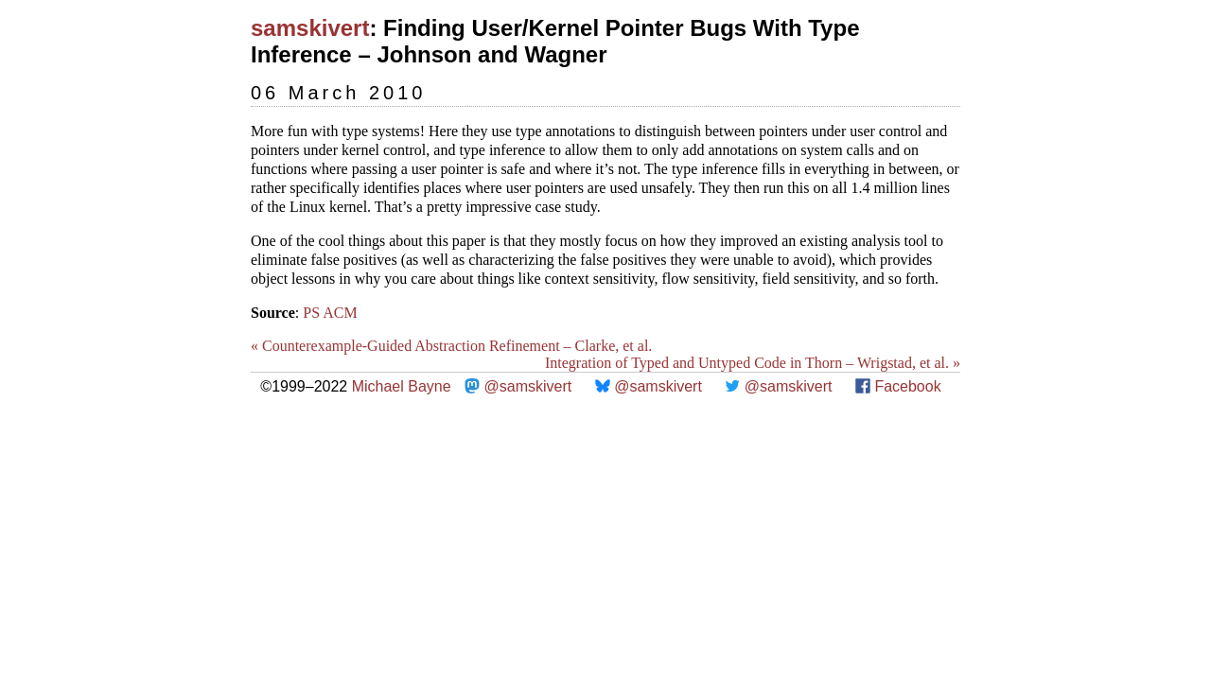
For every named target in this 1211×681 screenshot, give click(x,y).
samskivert (310, 28)
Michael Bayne (401, 386)
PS (311, 313)
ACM (340, 313)
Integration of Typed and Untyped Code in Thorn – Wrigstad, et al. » (752, 363)
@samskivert (528, 386)
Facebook (907, 386)
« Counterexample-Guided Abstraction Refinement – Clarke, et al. (451, 346)
